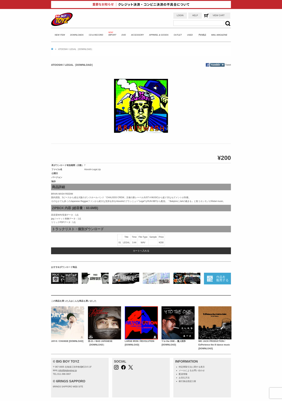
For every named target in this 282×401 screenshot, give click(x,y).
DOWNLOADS (76, 35)
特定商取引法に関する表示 (192, 367)
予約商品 (202, 35)
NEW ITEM (60, 35)
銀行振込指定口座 (187, 381)
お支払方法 (184, 377)
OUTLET (178, 35)
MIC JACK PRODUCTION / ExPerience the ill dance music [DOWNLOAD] (214, 345)
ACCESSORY (137, 35)
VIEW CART (218, 15)
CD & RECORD (96, 35)
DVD (124, 35)
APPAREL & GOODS (158, 35)
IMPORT (112, 35)
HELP (195, 15)
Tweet (228, 65)
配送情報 (183, 374)
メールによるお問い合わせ (192, 370)
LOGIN (180, 15)
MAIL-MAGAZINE (219, 35)
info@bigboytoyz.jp (67, 370)
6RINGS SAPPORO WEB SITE (68, 386)
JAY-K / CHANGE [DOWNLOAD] (67, 341)
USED (190, 35)
